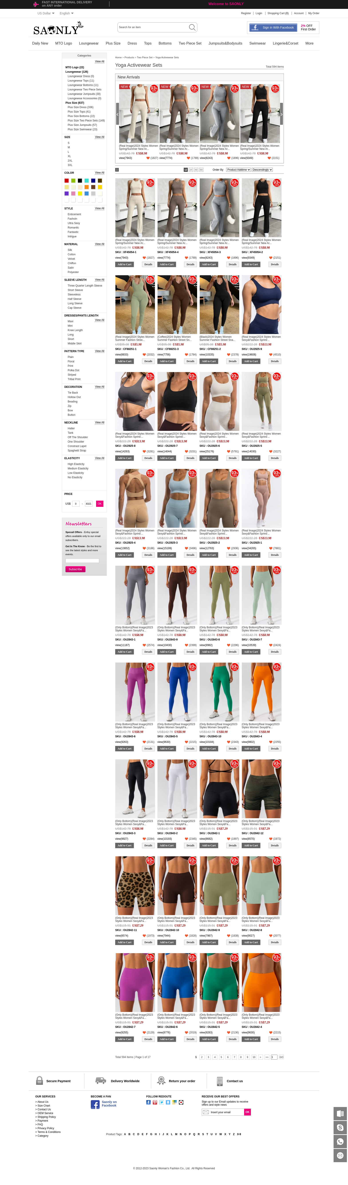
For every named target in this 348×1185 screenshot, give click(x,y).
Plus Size (113, 43)
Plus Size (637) (74, 102)
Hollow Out (74, 397)
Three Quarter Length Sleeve (85, 285)
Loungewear (89, 43)
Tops (148, 43)
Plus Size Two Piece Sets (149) (86, 120)
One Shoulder (76, 441)
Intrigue (72, 236)
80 (201, 169)
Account (299, 13)
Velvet (71, 258)
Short (71, 339)
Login (259, 13)
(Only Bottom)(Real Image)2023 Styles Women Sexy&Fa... (134, 629)
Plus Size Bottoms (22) (81, 116)
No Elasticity (75, 477)
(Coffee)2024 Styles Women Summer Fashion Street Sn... (174, 338)
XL (69, 156)
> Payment (41, 1120)
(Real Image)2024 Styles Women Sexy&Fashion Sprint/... (261, 338)
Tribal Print (74, 379)
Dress (132, 43)
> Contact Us (43, 1109)
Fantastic (73, 232)
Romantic (73, 227)
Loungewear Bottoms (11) (83, 85)
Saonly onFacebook (109, 1103)
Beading (72, 401)
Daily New (40, 43)
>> (267, 1057)
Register (246, 13)
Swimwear (257, 43)
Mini (70, 325)
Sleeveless (74, 294)
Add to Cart (124, 264)
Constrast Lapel (77, 446)
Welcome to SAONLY (226, 4)
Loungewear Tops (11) (81, 80)
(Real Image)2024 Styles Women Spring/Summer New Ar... (138, 147)
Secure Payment (58, 1081)
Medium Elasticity (78, 468)
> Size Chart (42, 1105)
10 (254, 1057)
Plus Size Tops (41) (79, 111)
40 (196, 169)
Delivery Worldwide (125, 1081)
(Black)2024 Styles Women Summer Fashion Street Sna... (217, 338)
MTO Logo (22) (74, 67)
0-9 (239, 1134)
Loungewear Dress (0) (81, 76)
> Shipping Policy (45, 1117)
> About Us (41, 1101)
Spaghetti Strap (77, 450)
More (309, 43)
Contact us (235, 1081)
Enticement (74, 214)
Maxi (70, 321)
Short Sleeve (75, 290)
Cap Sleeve (74, 307)
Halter (71, 428)
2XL (70, 160)
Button (71, 414)
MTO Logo (63, 43)
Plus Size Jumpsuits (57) (82, 125)
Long (71, 334)
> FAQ (39, 1124)
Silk (70, 250)
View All (99, 61)
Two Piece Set (190, 43)
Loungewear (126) (76, 71)
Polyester (73, 272)
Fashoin (72, 218)
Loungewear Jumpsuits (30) (84, 94)
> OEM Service (44, 1113)
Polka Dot (73, 370)
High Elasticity (76, 464)
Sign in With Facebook (278, 27)
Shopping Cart (276, 13)
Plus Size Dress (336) (80, 107)
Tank (70, 432)
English (67, 13)
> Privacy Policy (44, 1128)
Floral (71, 361)
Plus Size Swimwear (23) (82, 129)
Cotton (71, 254)
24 (191, 169)
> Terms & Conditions (48, 1132)
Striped (72, 374)
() (154, 158)
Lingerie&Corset (286, 43)
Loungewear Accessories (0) (84, 98)
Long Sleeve (75, 303)
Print (70, 365)
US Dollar (46, 13)
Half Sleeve (74, 299)
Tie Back (73, 392)
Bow (70, 410)
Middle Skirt (75, 343)
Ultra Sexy (74, 223)
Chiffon (72, 263)
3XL (70, 165)
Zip (69, 406)
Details (148, 264)
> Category (41, 1135)
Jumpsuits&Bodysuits (225, 43)
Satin (71, 267)
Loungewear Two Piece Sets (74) (84, 90)
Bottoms (165, 43)
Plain (71, 357)
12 (185, 169)
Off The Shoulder (78, 437)
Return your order (182, 1081)
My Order (313, 13)
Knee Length (75, 330)
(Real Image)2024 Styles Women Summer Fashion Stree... (134, 338)
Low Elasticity (76, 472)
